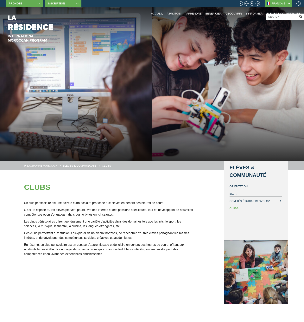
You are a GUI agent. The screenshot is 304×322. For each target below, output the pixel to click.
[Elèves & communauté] (283, 9)
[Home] (30, 28)
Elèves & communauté (80, 165)
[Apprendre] (193, 9)
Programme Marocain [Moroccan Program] (41, 165)
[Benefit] (213, 9)
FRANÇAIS (276, 3)
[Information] (254, 9)
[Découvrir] (234, 9)
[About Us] (174, 9)
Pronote (15, 3)
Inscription (56, 3)
